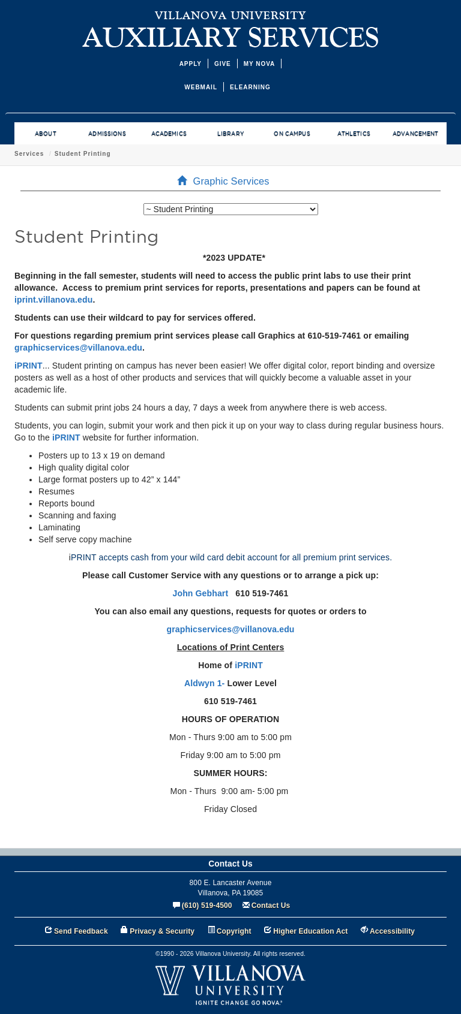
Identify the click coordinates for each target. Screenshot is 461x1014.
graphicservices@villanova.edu (78, 347)
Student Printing (257, 153)
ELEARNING (250, 87)
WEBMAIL (200, 87)
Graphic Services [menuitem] (226, 181)
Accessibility (392, 931)
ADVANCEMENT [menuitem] (416, 134)
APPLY (190, 64)
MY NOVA (260, 64)
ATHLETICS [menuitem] (353, 134)
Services (203, 153)
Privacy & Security (162, 931)
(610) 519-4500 (207, 905)
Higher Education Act (310, 931)
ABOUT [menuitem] (45, 134)
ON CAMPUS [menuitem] (292, 134)
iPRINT (28, 365)
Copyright (234, 931)
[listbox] (230, 209)
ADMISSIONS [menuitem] (106, 134)
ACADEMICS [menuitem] (169, 134)
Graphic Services (148, 153)
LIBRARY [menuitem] (230, 134)
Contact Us (271, 905)
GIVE (222, 64)
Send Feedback (81, 931)
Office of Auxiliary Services (61, 153)
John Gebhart (201, 593)
